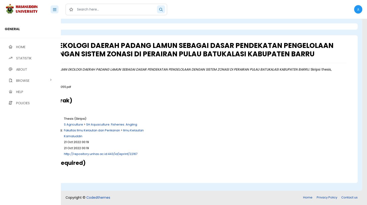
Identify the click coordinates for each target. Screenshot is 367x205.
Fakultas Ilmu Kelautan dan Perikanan (150, 138)
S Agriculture (132, 133)
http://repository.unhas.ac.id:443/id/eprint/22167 (159, 162)
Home (307, 198)
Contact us (349, 198)
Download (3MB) (102, 100)
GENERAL (12, 29)
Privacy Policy (327, 198)
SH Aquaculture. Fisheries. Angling (170, 133)
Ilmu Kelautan (192, 138)
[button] (358, 9)
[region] (30, 112)
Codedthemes (98, 198)
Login (81, 27)
